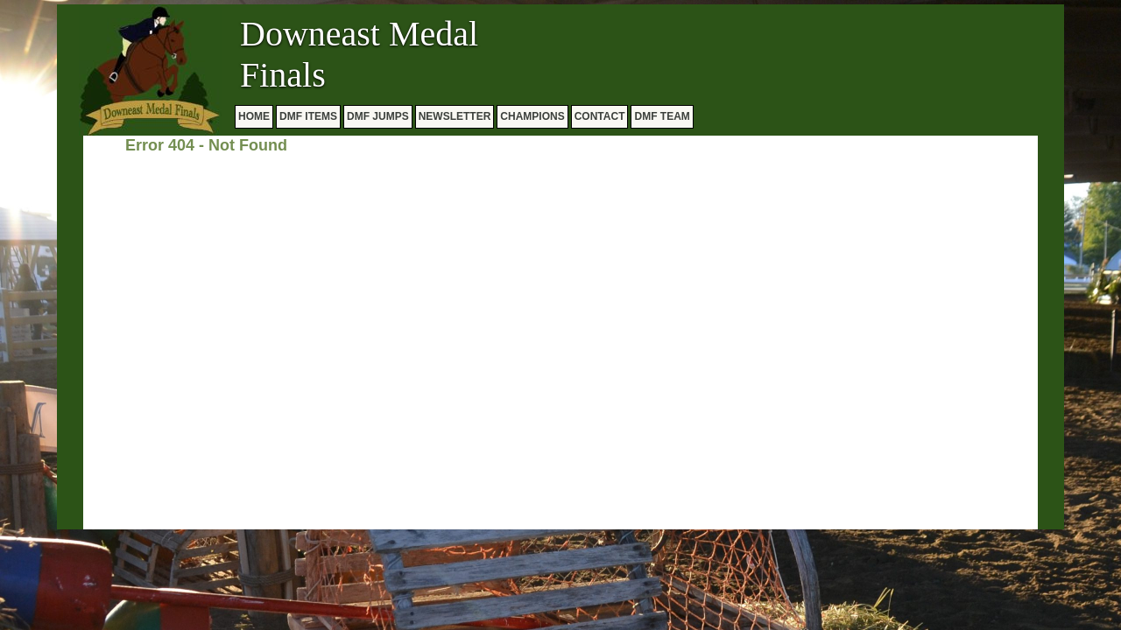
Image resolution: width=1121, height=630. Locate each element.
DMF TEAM (661, 116)
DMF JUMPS (378, 116)
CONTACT (600, 116)
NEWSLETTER (455, 116)
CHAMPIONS (532, 116)
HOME (254, 116)
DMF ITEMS (308, 116)
